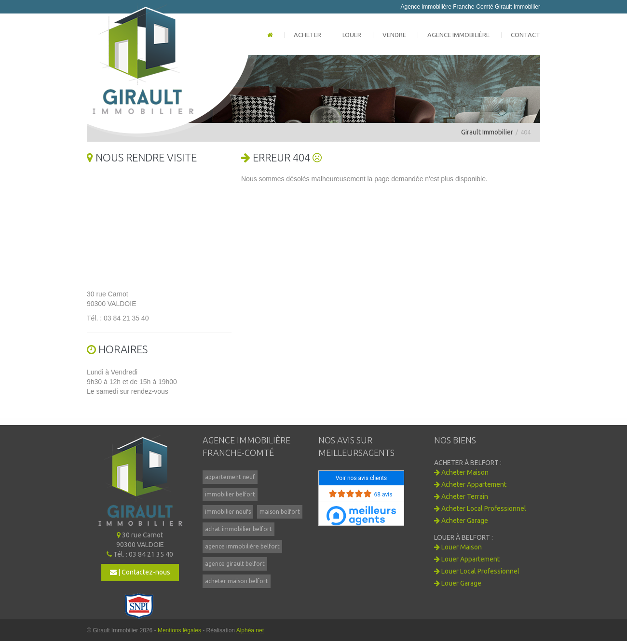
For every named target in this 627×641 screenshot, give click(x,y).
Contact (525, 34)
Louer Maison (458, 547)
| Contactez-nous (140, 572)
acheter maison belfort (236, 581)
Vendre (394, 34)
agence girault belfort (235, 564)
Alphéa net (250, 630)
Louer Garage (457, 583)
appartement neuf (230, 477)
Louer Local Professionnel (476, 571)
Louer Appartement (467, 559)
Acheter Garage (461, 520)
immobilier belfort (230, 494)
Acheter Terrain (461, 496)
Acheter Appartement (470, 484)
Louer (351, 34)
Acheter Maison (461, 472)
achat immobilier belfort (238, 529)
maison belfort (279, 511)
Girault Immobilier (487, 132)
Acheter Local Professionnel (480, 508)
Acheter (307, 34)
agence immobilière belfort (242, 546)
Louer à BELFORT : (463, 537)
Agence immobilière (458, 34)
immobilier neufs (228, 511)
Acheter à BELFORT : (468, 463)
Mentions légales (179, 630)
